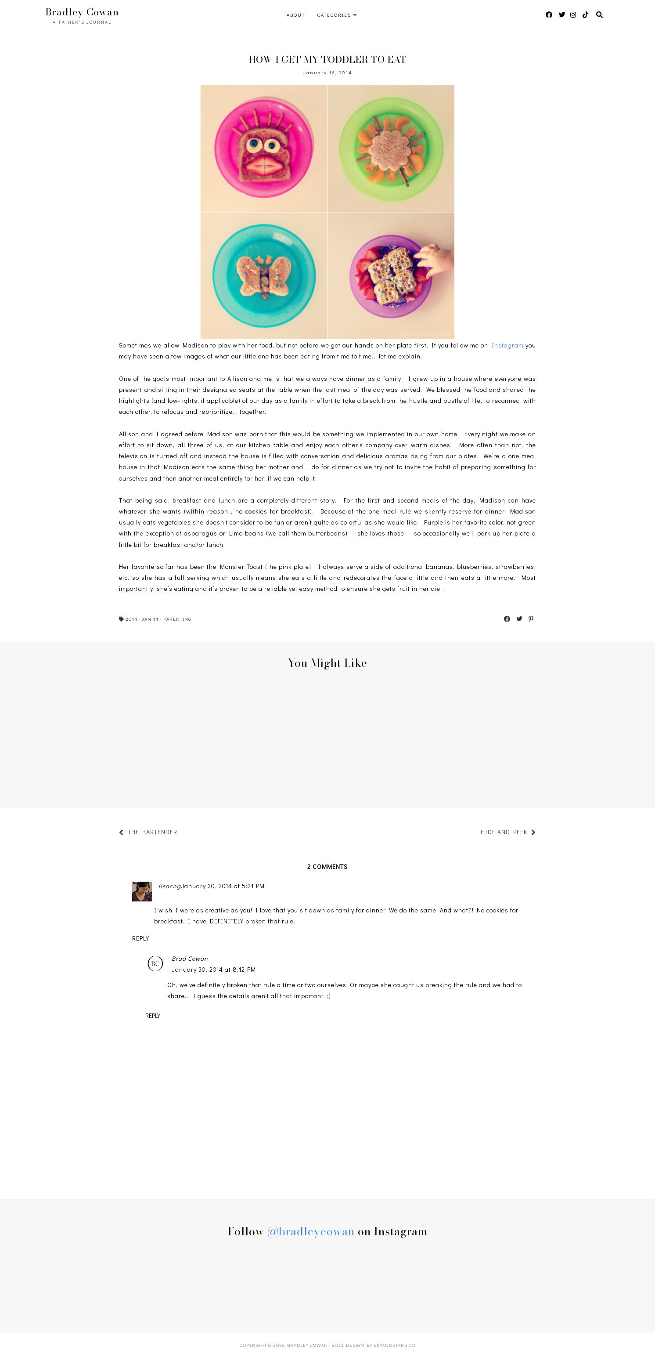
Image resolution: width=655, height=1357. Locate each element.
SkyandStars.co (394, 1345)
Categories (334, 14)
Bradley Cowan (82, 11)
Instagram (508, 345)
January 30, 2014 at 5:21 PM (223, 886)
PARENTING (177, 618)
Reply (140, 938)
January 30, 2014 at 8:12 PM (214, 969)
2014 (131, 618)
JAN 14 (149, 618)
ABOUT (296, 14)
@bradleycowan (311, 1231)
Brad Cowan (190, 958)
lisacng (169, 886)
